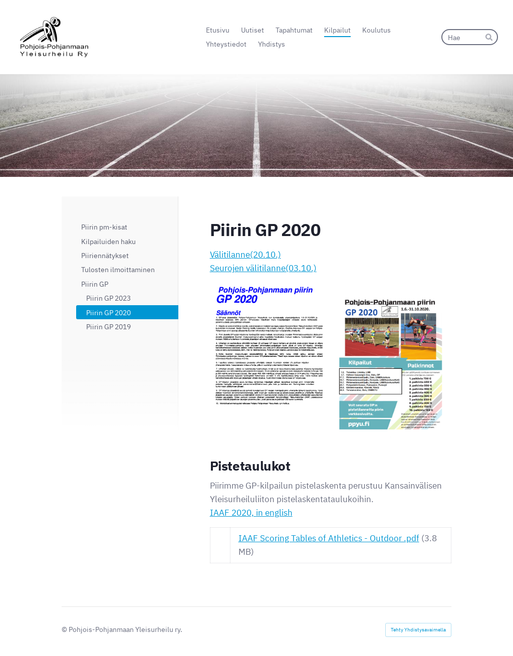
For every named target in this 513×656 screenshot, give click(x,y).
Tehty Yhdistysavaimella (418, 629)
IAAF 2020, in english (251, 512)
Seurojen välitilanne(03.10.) (263, 268)
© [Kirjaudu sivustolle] (65, 629)
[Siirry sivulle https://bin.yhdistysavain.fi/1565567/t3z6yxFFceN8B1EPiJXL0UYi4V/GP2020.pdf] (392, 366)
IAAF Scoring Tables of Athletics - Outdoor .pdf (328, 538)
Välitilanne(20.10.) (245, 254)
